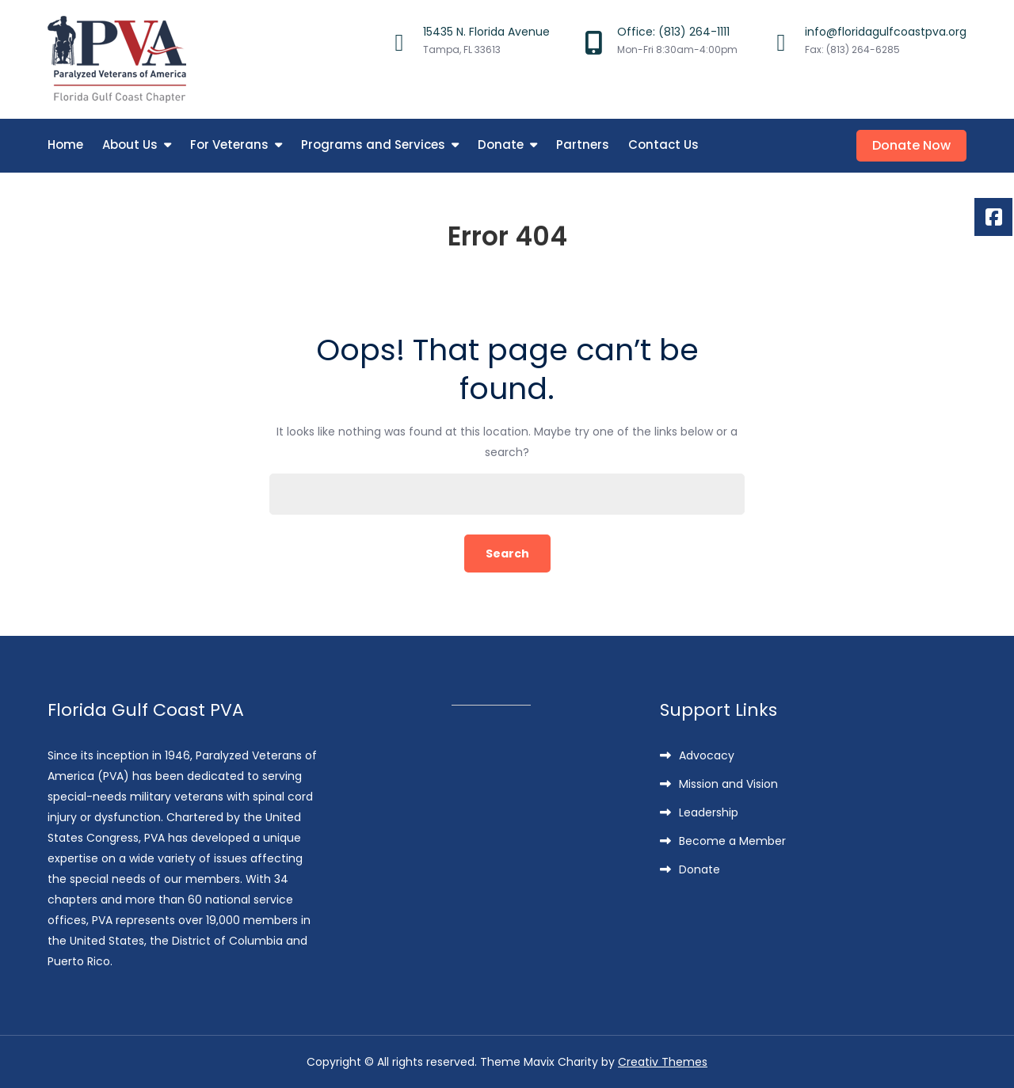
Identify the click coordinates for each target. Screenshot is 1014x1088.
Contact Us (663, 144)
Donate (501, 144)
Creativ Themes (662, 1062)
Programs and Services (373, 144)
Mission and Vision (728, 784)
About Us (130, 144)
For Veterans (229, 144)
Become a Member (732, 841)
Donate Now (911, 145)
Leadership (708, 812)
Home (65, 144)
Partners (582, 144)
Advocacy (706, 755)
